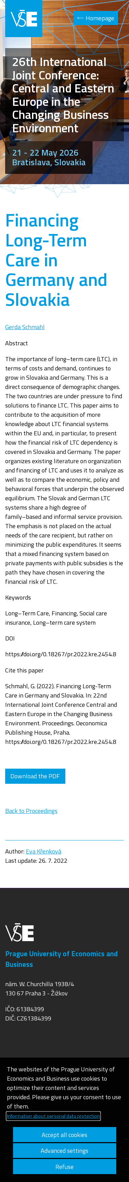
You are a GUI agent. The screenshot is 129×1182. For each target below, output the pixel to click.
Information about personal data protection (53, 1116)
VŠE (23, 18)
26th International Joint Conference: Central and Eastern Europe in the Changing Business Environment (63, 94)
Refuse (64, 1166)
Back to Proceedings (31, 810)
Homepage (100, 18)
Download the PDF (35, 776)
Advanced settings (64, 1150)
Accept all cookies (64, 1134)
